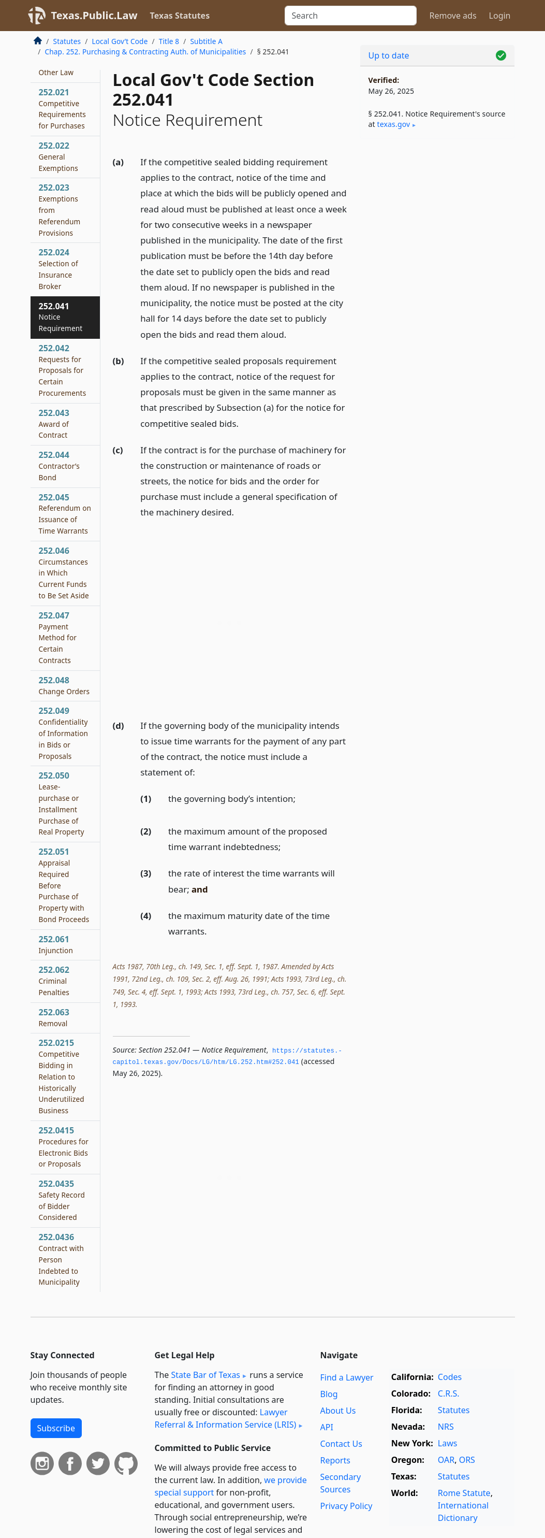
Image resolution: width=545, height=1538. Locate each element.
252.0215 (61, 1076)
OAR (446, 1459)
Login (500, 15)
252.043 (54, 423)
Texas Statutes (180, 15)
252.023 (60, 209)
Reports (335, 1460)
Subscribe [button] (56, 1428)
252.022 (58, 156)
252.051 (64, 885)
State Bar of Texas (205, 1375)
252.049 (64, 732)
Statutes (67, 41)
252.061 (56, 944)
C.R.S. (449, 1393)
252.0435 (62, 1200)
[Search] (351, 15)
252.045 (65, 514)
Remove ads (452, 15)
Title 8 (169, 41)
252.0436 (61, 1259)
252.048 (64, 685)
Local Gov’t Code (120, 41)
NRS (446, 1426)
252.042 (62, 370)
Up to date (389, 55)
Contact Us (341, 1443)
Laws (448, 1443)
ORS (467, 1459)
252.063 (54, 1017)
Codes (450, 1377)
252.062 (54, 980)
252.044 (59, 465)
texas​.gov (393, 124)
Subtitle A (206, 41)
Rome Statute (464, 1493)
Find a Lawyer (346, 1377)
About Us (338, 1410)
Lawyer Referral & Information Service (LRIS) (226, 1418)
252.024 (58, 269)
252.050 (61, 803)
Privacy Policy (346, 1506)
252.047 (58, 637)
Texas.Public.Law (94, 15)
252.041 (61, 317)
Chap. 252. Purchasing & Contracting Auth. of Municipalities (145, 51)
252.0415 (64, 1147)
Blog (328, 1394)
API (326, 1427)
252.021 (62, 109)
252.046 (64, 572)
